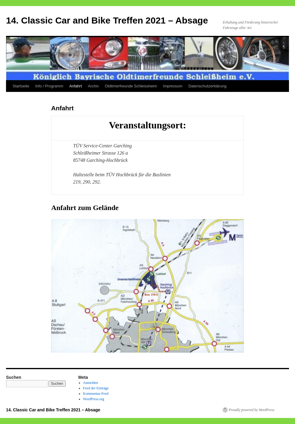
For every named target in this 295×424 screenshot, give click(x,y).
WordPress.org (93, 399)
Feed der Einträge (96, 388)
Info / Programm (49, 86)
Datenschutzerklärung (207, 86)
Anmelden (90, 383)
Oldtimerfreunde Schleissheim (131, 86)
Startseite (21, 86)
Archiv (93, 86)
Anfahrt (75, 86)
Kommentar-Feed (95, 393)
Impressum (172, 86)
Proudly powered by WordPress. (252, 410)
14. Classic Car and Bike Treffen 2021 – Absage (107, 20)
